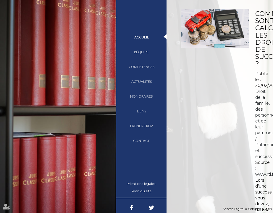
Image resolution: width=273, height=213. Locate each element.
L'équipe (141, 52)
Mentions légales (141, 183)
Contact (141, 140)
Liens (141, 111)
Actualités (141, 81)
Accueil (141, 37)
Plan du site (141, 191)
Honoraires (141, 96)
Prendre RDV (141, 126)
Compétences (141, 66)
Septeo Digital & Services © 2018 (247, 209)
